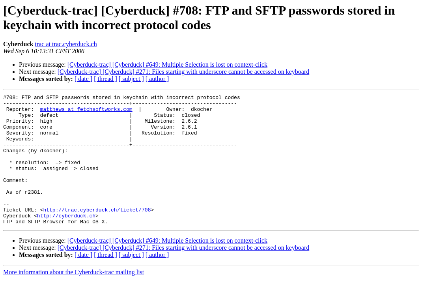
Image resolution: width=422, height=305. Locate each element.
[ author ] (157, 78)
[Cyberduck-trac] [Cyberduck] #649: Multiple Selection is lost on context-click (167, 64)
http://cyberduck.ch (66, 240)
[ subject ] (131, 78)
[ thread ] (105, 78)
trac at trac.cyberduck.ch (66, 44)
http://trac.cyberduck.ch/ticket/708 (97, 233)
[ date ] (83, 78)
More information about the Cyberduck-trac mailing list (73, 298)
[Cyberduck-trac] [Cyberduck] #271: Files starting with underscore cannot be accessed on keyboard (183, 71)
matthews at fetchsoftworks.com (86, 112)
